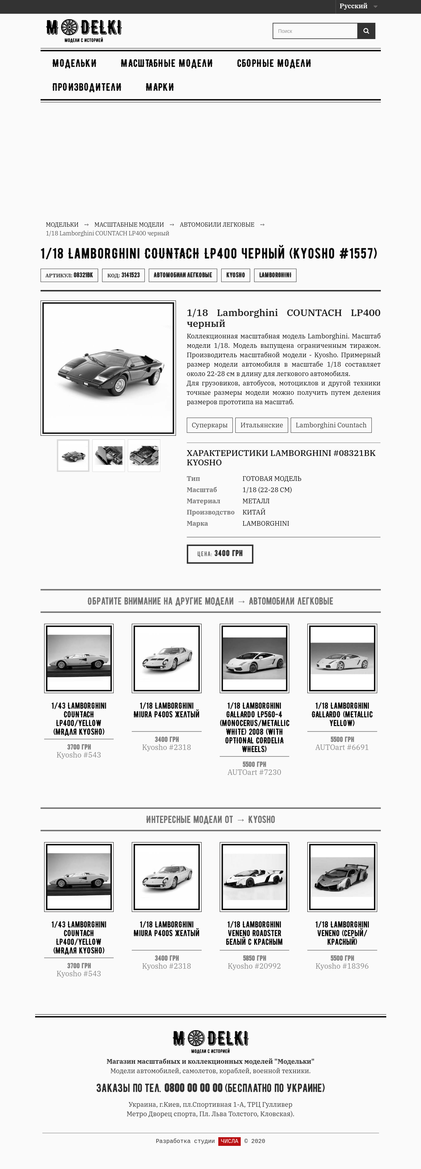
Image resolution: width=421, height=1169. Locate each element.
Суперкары (210, 425)
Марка (197, 523)
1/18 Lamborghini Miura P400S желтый (166, 710)
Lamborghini (275, 275)
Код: (123, 275)
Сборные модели (274, 63)
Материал (203, 501)
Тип (193, 478)
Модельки (74, 63)
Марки (160, 87)
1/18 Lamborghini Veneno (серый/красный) (342, 933)
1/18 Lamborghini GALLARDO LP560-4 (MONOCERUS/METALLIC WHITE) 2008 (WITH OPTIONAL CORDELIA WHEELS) (255, 727)
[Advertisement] (210, 162)
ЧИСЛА (229, 1141)
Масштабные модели (167, 63)
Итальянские (261, 425)
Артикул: (69, 275)
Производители (87, 87)
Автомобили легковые (183, 275)
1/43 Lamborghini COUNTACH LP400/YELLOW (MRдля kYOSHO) (78, 718)
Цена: (204, 554)
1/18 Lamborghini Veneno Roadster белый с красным (254, 933)
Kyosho (235, 275)
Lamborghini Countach (331, 425)
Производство (211, 512)
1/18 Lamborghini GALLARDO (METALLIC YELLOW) (342, 714)
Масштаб (202, 490)
